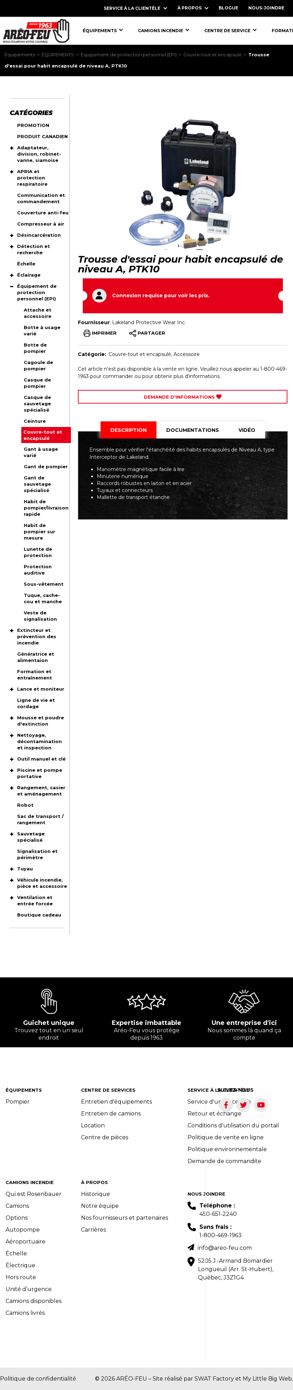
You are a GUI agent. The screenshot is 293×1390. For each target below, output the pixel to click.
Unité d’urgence (29, 1289)
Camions (17, 1206)
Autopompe (23, 1229)
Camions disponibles (33, 1301)
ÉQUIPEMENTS (58, 54)
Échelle (16, 1253)
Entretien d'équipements (116, 1101)
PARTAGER (147, 333)
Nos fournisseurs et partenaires (124, 1217)
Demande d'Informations (183, 397)
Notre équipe (100, 1206)
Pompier (18, 1101)
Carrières (93, 1229)
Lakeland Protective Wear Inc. (149, 322)
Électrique (20, 1265)
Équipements (20, 54)
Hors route (21, 1277)
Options (17, 1217)
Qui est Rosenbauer (33, 1194)
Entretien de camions (111, 1113)
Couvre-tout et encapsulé (212, 54)
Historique (95, 1194)
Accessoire (187, 354)
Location (93, 1125)
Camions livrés (25, 1313)
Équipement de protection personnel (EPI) (129, 54)
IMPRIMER (100, 333)
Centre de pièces (104, 1137)
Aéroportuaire (25, 1241)
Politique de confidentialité (38, 1378)
